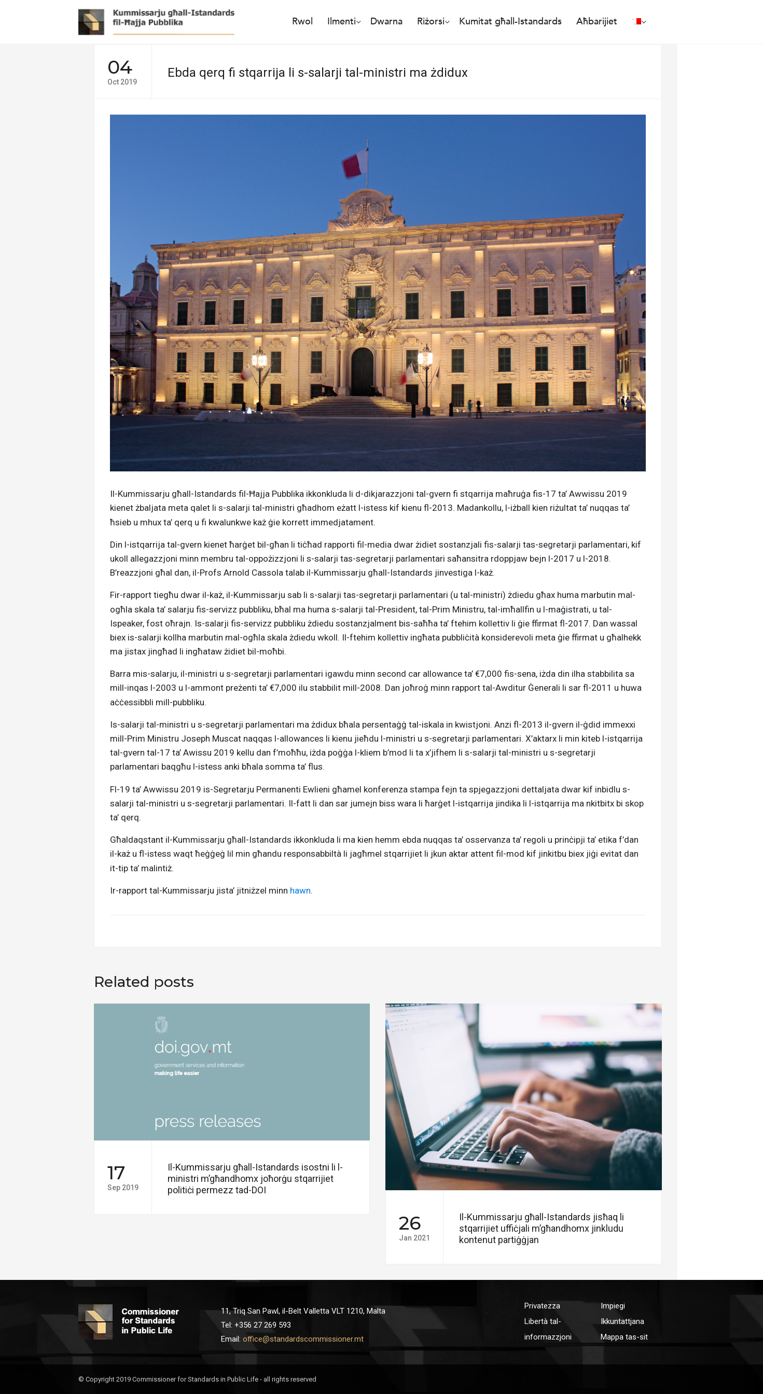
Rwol (302, 21)
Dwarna (386, 21)
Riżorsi (431, 21)
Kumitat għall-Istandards (510, 21)
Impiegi (613, 1306)
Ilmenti (341, 21)
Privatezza (542, 1306)
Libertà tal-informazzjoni (548, 1329)
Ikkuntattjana (622, 1321)
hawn (300, 890)
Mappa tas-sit (624, 1337)
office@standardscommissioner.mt (303, 1339)
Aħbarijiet (596, 21)
